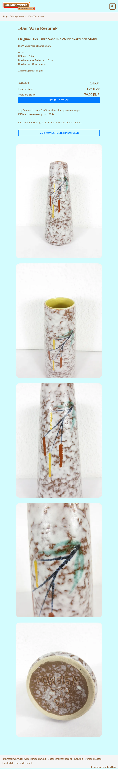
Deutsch (7, 762)
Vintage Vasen (17, 16)
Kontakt (78, 758)
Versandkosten (31, 110)
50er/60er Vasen (35, 16)
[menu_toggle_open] (112, 6)
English (28, 762)
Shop (5, 16)
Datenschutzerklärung (60, 758)
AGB (19, 758)
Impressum (8, 758)
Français (18, 762)
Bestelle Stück (59, 100)
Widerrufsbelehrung (35, 758)
